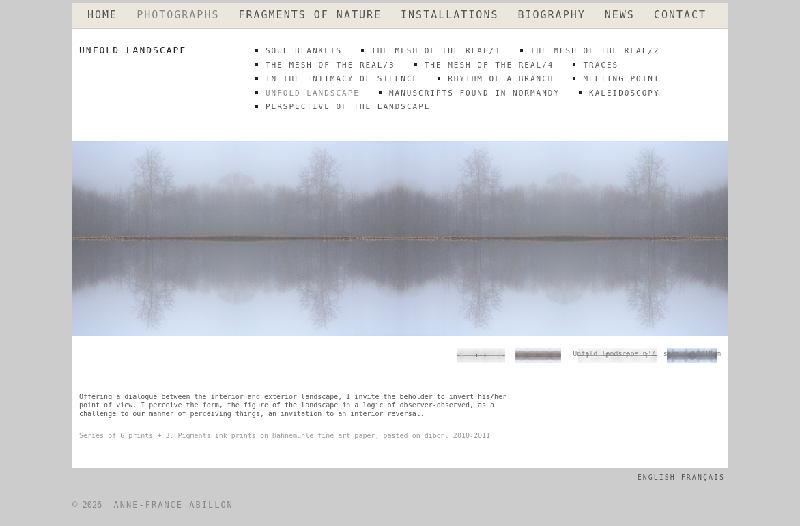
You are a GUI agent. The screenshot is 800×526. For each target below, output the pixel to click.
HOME (102, 15)
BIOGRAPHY (551, 15)
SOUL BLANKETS (304, 50)
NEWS (620, 15)
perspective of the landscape (348, 106)
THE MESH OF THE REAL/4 (489, 65)
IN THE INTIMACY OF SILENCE (342, 78)
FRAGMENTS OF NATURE (310, 15)
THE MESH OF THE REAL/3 (330, 65)
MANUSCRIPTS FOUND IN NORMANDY (474, 93)
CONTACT (680, 15)
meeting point (621, 78)
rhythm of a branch (501, 78)
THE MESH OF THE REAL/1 (436, 50)
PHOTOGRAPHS (178, 15)
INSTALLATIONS (449, 15)
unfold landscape (313, 93)
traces (600, 65)
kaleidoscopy (624, 93)
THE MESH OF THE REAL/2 (595, 50)
